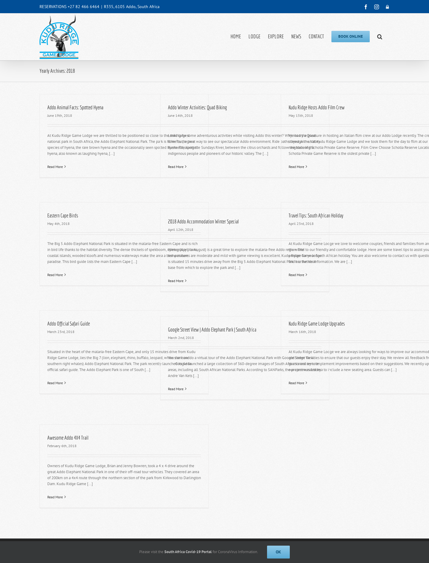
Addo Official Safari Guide (68, 323)
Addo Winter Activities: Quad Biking (197, 107)
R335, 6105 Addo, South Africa (132, 6)
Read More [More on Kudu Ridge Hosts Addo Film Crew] (296, 166)
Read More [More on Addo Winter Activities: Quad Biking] (176, 166)
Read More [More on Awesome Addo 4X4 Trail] (55, 497)
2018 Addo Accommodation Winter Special (203, 221)
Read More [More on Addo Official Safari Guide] (55, 383)
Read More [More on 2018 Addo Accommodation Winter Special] (176, 281)
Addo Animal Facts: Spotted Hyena (75, 107)
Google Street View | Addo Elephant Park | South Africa (212, 329)
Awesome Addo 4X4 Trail (67, 438)
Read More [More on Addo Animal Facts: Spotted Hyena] (55, 166)
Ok (278, 552)
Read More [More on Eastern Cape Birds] (55, 275)
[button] (379, 36)
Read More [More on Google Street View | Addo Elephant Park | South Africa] (176, 389)
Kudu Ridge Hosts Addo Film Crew (317, 107)
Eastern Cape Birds (62, 215)
